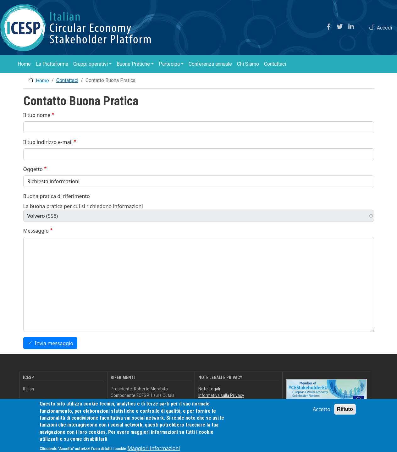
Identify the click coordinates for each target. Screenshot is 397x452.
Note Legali (209, 388)
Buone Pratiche (133, 64)
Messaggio (36, 230)
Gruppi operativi (90, 64)
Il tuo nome (37, 115)
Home (24, 64)
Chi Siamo (248, 64)
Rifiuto (345, 413)
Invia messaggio (54, 343)
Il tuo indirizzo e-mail (48, 142)
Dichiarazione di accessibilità (225, 401)
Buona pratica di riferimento (56, 196)
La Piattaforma (52, 64)
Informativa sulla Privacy (221, 395)
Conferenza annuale (210, 64)
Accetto (321, 413)
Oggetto (33, 169)
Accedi (384, 28)
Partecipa (169, 64)
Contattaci (275, 64)
